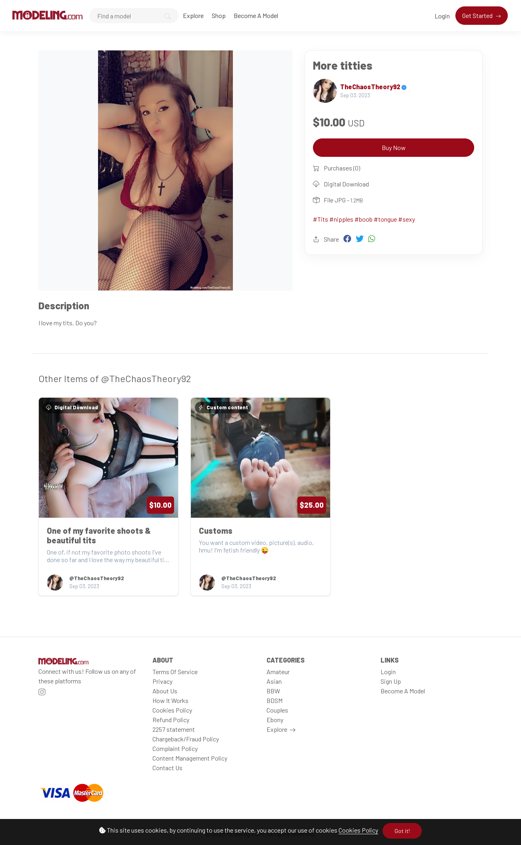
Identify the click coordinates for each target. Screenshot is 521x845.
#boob (364, 219)
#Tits (320, 219)
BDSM (275, 700)
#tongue (385, 219)
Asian (274, 681)
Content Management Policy (189, 758)
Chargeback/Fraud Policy (185, 739)
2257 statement (173, 729)
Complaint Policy (175, 748)
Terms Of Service (175, 671)
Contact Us (167, 767)
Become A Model (256, 15)
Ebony (275, 719)
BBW (273, 691)
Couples (277, 710)
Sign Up (391, 681)
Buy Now (394, 147)
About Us (164, 691)
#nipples (341, 219)
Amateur (278, 671)
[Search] (134, 16)
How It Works (170, 700)
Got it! (402, 830)
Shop (219, 15)
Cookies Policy (358, 830)
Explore (193, 15)
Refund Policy (170, 719)
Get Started (478, 15)
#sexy (406, 219)
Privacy (162, 681)
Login (442, 16)
